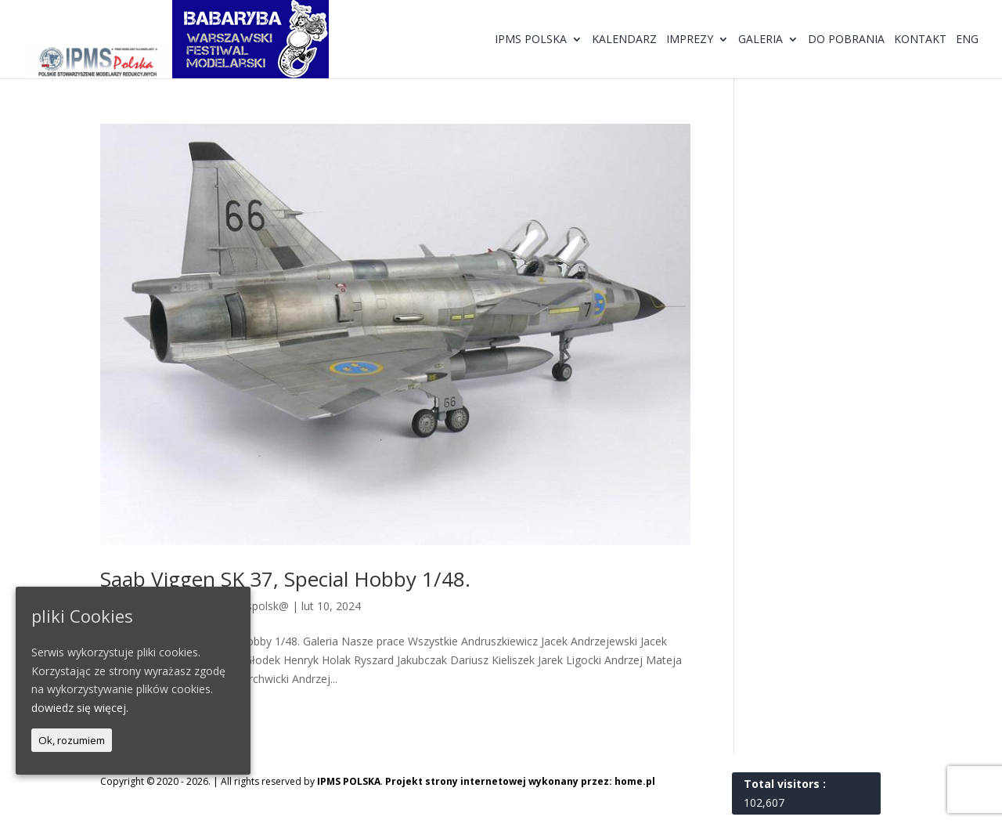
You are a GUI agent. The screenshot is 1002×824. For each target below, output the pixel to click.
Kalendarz (624, 40)
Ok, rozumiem (71, 740)
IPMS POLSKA (348, 781)
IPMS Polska (531, 40)
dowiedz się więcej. (79, 707)
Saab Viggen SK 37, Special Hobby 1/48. (285, 579)
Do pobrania (846, 40)
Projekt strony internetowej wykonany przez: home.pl (520, 781)
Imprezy (689, 40)
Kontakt (920, 40)
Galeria (760, 40)
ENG (967, 40)
